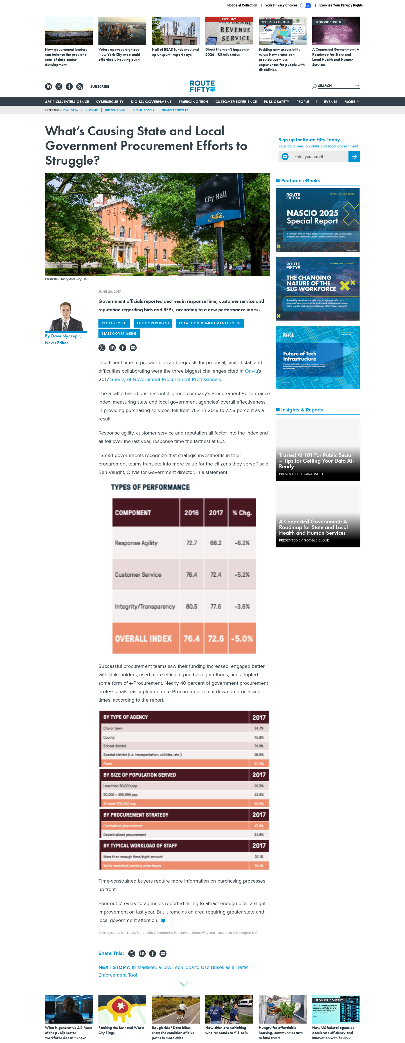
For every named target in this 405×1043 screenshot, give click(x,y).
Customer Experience (236, 101)
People (302, 101)
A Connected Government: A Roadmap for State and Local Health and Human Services (313, 527)
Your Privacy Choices (288, 5)
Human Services (175, 110)
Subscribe (99, 86)
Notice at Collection (242, 5)
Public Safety (276, 101)
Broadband (115, 110)
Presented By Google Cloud (304, 540)
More (352, 101)
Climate (92, 110)
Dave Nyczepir (65, 336)
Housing (70, 110)
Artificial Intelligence (67, 101)
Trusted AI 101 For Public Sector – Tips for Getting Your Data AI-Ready (316, 460)
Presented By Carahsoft (301, 473)
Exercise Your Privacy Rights (341, 5)
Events (330, 101)
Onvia (251, 371)
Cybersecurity (109, 101)
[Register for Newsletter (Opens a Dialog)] (354, 156)
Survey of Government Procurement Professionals (165, 379)
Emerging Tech (193, 101)
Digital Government (151, 101)
